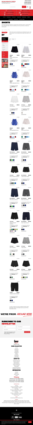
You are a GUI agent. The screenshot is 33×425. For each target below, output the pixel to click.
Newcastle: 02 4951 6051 (27, 2)
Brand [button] (5, 41)
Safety (28, 17)
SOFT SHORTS (13, 247)
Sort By (10, 39)
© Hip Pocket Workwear (16, 413)
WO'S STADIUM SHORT (25, 270)
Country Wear (21, 19)
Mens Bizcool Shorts (14, 199)
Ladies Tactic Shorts (25, 176)
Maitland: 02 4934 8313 (16, 378)
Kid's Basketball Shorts (14, 130)
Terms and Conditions (8, 332)
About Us (16, 373)
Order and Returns (16, 364)
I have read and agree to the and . (9, 333)
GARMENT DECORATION (25, 12)
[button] (27, 7)
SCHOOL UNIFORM (25, 10)
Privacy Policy (7, 333)
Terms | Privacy (16, 365)
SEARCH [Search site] (24, 6)
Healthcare (24, 17)
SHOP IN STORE (25, 14)
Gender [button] (5, 55)
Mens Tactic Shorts (25, 222)
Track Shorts (23, 247)
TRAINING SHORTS (13, 270)
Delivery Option (16, 361)
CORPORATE (9, 10)
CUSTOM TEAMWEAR (10, 12)
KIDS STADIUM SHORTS (14, 176)
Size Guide (16, 366)
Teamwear (16, 19)
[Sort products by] (13, 39)
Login (16, 375)
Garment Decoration (16, 367)
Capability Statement (16, 368)
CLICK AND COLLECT (9, 14)
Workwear (9, 17)
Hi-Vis (4, 17)
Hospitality (11, 19)
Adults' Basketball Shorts (26, 57)
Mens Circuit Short (24, 199)
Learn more (27, 203)
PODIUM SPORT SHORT (14, 293)
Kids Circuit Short (24, 153)
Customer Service (16, 360)
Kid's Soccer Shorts (25, 130)
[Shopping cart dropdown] (30, 7)
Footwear (14, 17)
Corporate (19, 17)
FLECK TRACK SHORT (25, 106)
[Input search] (15, 7)
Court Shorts (12, 106)
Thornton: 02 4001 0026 (16, 381)
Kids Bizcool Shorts (13, 153)
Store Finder (16, 374)
